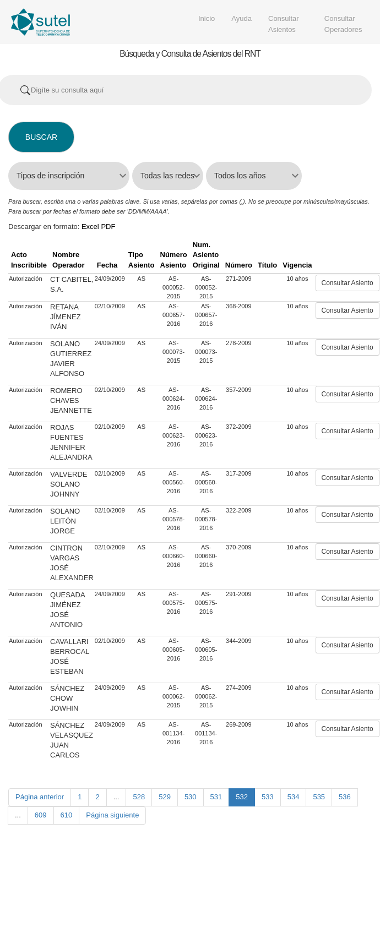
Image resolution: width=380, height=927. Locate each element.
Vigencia (297, 265)
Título (267, 265)
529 (165, 797)
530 (190, 797)
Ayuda (241, 18)
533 (268, 797)
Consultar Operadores (343, 24)
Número (238, 265)
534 (293, 797)
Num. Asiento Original (206, 255)
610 (67, 815)
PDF (108, 226)
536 (345, 797)
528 (139, 797)
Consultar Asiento (347, 283)
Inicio (206, 18)
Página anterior (39, 797)
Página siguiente (112, 815)
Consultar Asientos (283, 24)
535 (319, 797)
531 (216, 797)
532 (242, 797)
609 (41, 815)
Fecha (107, 265)
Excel (90, 226)
